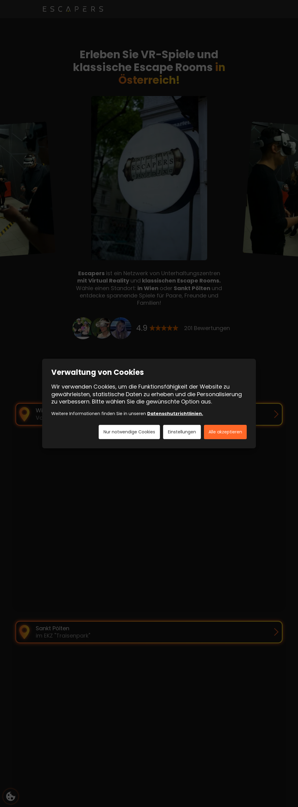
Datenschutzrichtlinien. (175, 414)
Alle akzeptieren (225, 432)
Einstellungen (182, 432)
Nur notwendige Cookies (129, 432)
